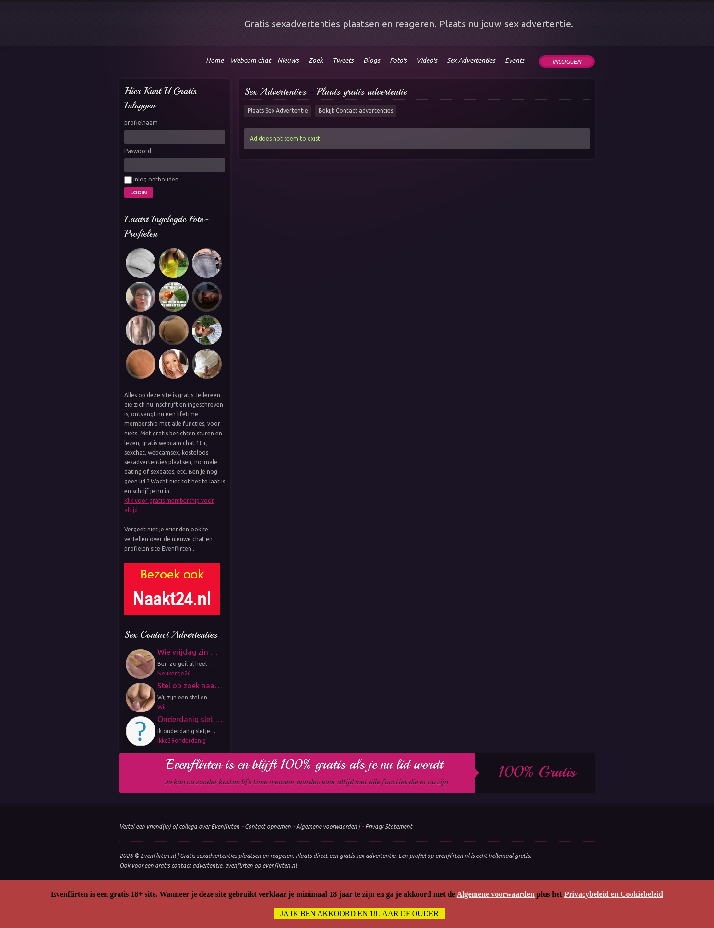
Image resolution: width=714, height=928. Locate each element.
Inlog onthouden (151, 180)
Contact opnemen (268, 826)
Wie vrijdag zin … (187, 652)
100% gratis (537, 772)
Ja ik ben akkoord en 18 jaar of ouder (359, 913)
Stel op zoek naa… (189, 685)
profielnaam (141, 123)
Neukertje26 (174, 673)
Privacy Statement (388, 826)
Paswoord (137, 151)
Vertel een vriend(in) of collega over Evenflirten (179, 826)
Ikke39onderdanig (181, 740)
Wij (161, 707)
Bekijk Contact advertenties (356, 111)
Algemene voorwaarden (326, 826)
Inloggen (566, 61)
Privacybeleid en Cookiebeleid (613, 894)
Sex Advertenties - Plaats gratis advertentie (325, 91)
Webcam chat (250, 60)
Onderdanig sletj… (190, 719)
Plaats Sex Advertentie (278, 111)
